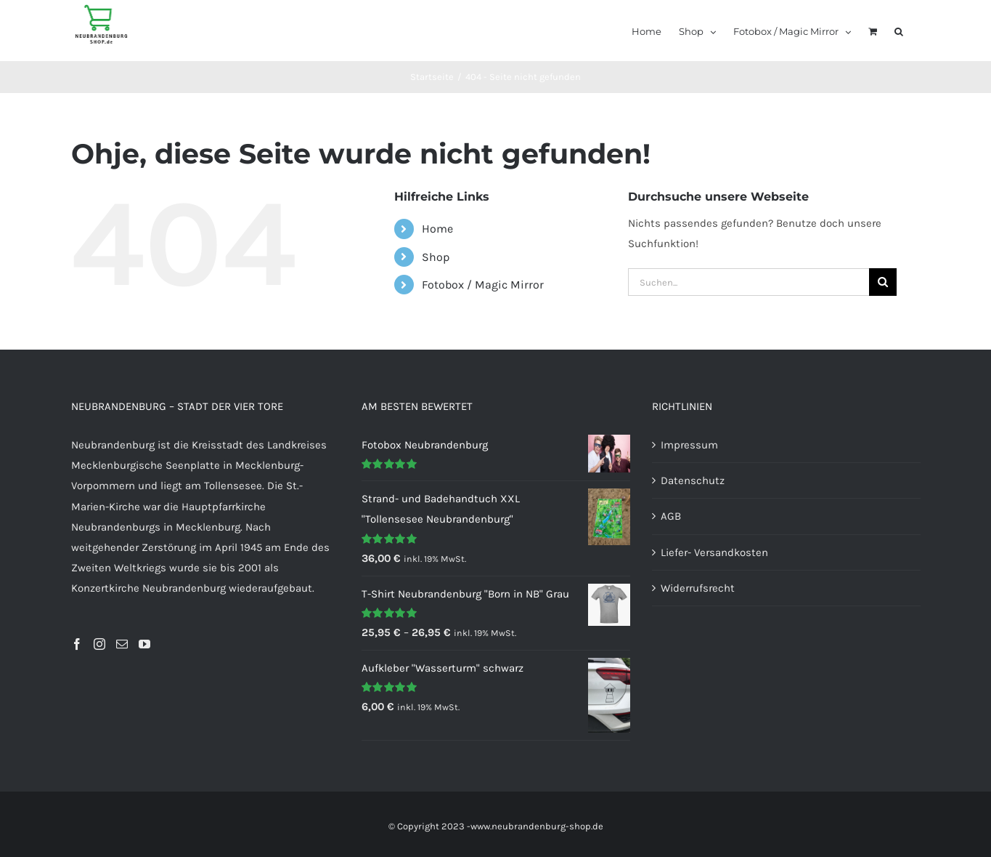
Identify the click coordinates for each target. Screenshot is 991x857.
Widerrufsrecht (698, 588)
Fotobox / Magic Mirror (483, 284)
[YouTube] (144, 644)
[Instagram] (99, 644)
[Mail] (122, 644)
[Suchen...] (748, 282)
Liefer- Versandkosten (714, 552)
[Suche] (883, 282)
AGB (671, 516)
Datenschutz (693, 480)
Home (437, 229)
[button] (898, 30)
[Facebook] (77, 644)
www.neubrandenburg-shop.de (536, 826)
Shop (435, 257)
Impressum (689, 444)
